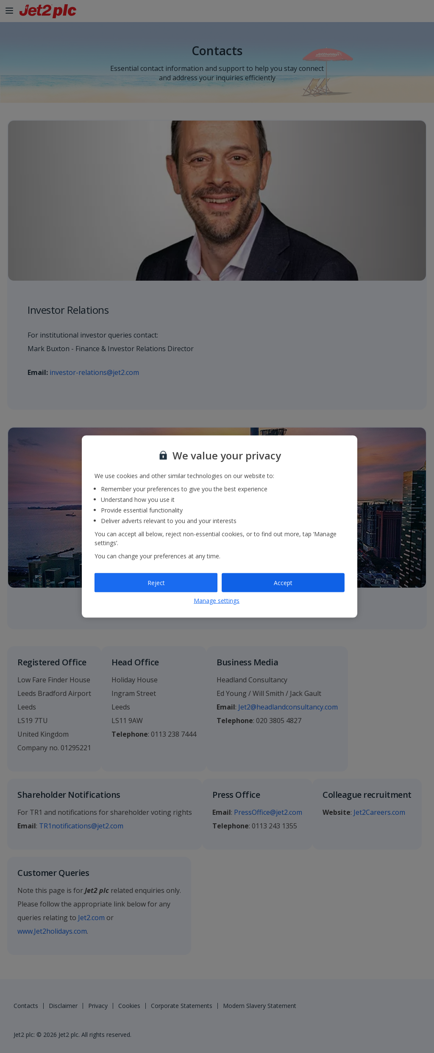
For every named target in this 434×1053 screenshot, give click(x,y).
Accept (283, 582)
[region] (219, 527)
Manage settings (216, 601)
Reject (156, 582)
